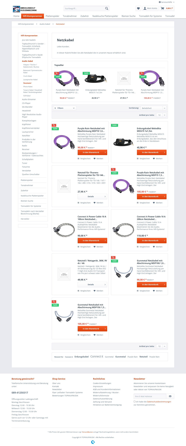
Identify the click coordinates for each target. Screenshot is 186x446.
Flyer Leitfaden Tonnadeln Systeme (67, 392)
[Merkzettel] (138, 8)
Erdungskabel (82, 356)
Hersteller (25, 219)
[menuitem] (86, 9)
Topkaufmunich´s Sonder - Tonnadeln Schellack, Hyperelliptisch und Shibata (33, 47)
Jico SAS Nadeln (29, 40)
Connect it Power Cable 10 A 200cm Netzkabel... (151, 217)
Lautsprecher (28, 132)
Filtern (59, 108)
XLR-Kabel (26, 96)
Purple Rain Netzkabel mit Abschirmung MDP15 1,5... (152, 91)
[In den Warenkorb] (92, 152)
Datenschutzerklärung (102, 398)
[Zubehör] (85, 16)
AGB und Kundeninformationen (106, 389)
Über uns (56, 383)
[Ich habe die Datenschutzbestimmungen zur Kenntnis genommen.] (134, 401)
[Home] (16, 16)
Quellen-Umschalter (31, 174)
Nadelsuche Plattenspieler (32, 195)
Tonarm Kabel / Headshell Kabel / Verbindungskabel (32, 91)
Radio (24, 145)
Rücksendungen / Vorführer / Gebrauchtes (32, 154)
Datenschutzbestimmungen (159, 401)
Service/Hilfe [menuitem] (166, 2)
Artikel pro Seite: (146, 115)
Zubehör (24, 190)
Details (97, 196)
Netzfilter (26, 135)
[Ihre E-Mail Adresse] (150, 396)
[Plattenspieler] (52, 16)
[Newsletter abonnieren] (170, 396)
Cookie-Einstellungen (102, 383)
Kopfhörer (26, 124)
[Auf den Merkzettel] (98, 158)
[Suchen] (106, 8)
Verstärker (26, 170)
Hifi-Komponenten (29, 35)
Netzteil (144, 356)
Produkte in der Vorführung (29, 140)
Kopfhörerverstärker (31, 128)
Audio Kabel (27, 61)
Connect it (69, 357)
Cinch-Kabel (27, 76)
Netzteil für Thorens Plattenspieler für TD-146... (124, 91)
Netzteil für (59, 357)
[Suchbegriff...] (86, 8)
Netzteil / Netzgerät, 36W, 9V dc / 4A (92, 261)
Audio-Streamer (29, 99)
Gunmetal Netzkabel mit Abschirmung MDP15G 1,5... (92, 306)
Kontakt (55, 386)
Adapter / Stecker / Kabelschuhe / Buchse (31, 66)
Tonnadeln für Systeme (31, 206)
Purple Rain (133, 357)
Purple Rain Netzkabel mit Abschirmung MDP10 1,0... (67, 91)
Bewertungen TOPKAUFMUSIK (65, 395)
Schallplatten (27, 159)
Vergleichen (84, 158)
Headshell (26, 110)
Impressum (98, 386)
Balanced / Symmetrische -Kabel (33, 71)
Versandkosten (87, 432)
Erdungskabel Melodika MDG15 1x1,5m (96, 91)
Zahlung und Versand (102, 402)
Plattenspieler (27, 180)
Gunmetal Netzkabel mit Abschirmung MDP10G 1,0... (151, 261)
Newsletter (57, 389)
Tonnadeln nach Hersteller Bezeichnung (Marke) (32, 212)
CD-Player (26, 103)
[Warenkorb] (167, 8)
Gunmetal (109, 357)
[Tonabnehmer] (70, 16)
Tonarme (26, 167)
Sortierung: (134, 108)
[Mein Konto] (150, 8)
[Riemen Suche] (128, 16)
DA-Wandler (27, 107)
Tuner (24, 163)
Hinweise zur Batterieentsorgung (107, 405)
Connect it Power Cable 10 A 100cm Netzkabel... (92, 217)
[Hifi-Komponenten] (32, 16)
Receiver (25, 149)
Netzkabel (27, 83)
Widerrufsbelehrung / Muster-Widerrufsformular (106, 394)
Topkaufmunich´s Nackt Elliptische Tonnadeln (32, 56)
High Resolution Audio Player (31, 115)
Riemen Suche (27, 201)
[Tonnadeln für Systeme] (150, 16)
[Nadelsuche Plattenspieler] (105, 16)
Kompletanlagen (29, 120)
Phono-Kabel (27, 86)
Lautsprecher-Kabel (30, 79)
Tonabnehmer (27, 185)
